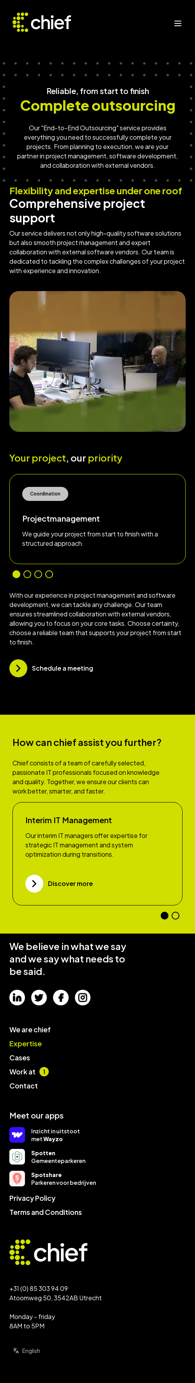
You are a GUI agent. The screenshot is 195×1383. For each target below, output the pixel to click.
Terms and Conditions (45, 1211)
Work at (29, 1071)
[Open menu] (178, 23)
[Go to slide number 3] (38, 574)
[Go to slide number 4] (49, 574)
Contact (23, 1085)
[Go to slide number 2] (27, 574)
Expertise (25, 1043)
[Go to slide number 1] (16, 574)
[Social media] (17, 997)
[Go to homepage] (55, 1252)
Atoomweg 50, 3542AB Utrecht (55, 1298)
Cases (19, 1057)
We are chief (30, 1029)
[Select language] (37, 1350)
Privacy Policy (32, 1197)
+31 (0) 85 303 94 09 (38, 1288)
